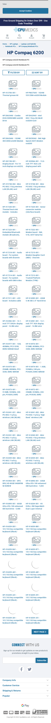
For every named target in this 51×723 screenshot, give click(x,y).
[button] (14, 72)
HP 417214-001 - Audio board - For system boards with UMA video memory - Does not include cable (12, 280)
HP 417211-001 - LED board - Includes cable (12, 299)
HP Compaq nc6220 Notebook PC (16, 60)
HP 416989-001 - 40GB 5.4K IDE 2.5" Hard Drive (36, 299)
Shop (7, 36)
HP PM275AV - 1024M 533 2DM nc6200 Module (36, 93)
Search (19, 36)
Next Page (40, 631)
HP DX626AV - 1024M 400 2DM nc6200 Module (13, 139)
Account (31, 36)
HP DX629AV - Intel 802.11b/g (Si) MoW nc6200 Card (34, 118)
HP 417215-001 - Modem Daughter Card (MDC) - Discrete (35, 255)
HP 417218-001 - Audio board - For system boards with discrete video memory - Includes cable (13, 257)
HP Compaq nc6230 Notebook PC (16, 65)
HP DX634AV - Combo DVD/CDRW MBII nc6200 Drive (13, 118)
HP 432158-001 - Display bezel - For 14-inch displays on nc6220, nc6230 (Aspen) (13, 165)
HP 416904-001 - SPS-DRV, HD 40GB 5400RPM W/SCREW (13, 483)
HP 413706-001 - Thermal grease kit (10, 93)
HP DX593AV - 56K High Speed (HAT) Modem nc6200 (36, 141)
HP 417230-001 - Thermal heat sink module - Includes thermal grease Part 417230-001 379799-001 (13, 212)
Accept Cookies (25, 11)
